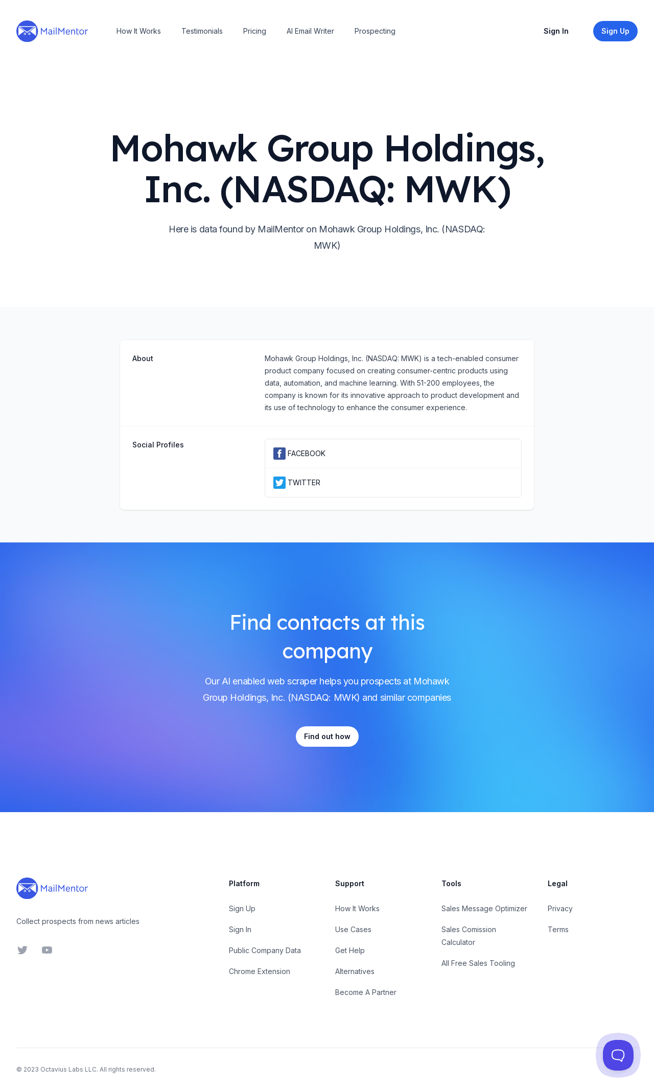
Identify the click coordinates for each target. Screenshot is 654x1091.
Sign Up (242, 908)
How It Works (138, 31)
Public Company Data (265, 950)
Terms (558, 929)
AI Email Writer (310, 31)
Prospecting (375, 31)
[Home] (52, 31)
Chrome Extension (259, 971)
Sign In (556, 31)
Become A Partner (365, 992)
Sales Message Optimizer (484, 908)
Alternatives (355, 971)
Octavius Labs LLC (68, 1069)
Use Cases (353, 929)
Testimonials (202, 31)
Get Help (350, 950)
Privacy (560, 908)
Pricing (254, 31)
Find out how (327, 736)
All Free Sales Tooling (478, 963)
